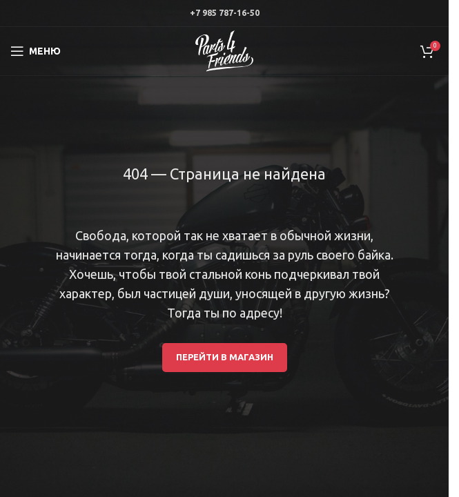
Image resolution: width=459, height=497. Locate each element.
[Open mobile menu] (35, 51)
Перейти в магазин (224, 357)
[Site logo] (224, 50)
